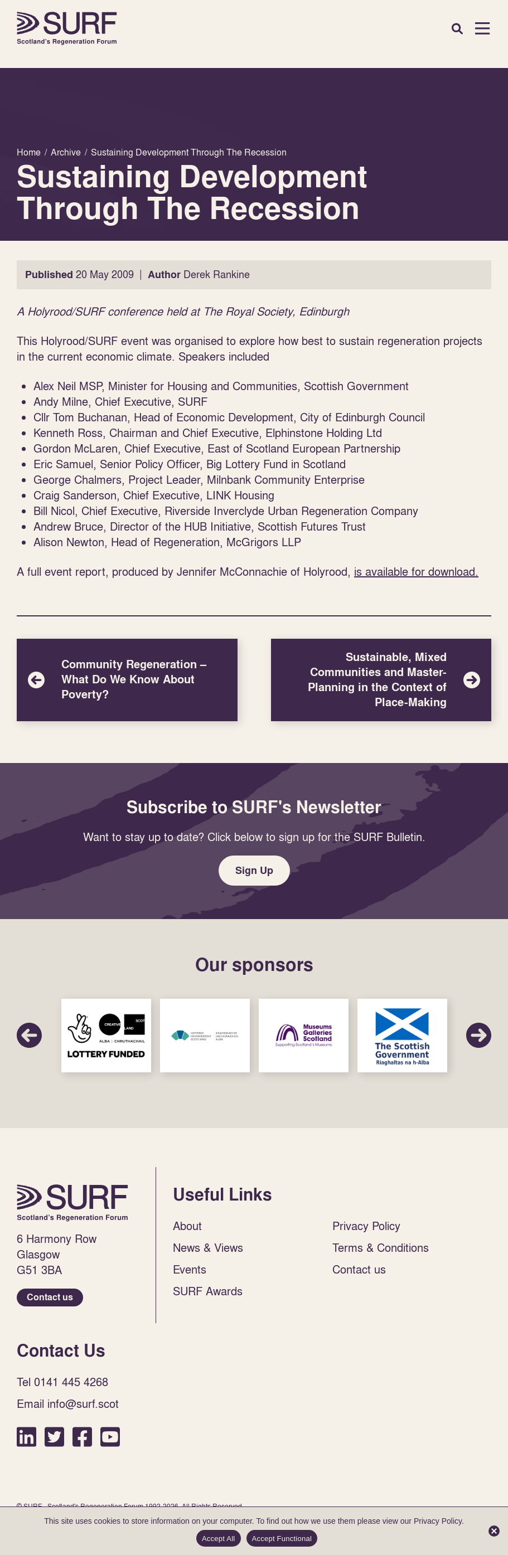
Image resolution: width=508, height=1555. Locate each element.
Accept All (218, 1538)
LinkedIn (26, 1436)
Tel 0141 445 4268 (62, 1381)
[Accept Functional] (494, 1531)
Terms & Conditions (380, 1247)
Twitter (54, 1436)
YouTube (110, 1436)
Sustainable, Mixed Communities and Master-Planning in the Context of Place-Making (381, 680)
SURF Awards (208, 1291)
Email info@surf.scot (68, 1403)
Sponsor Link (106, 1036)
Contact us (50, 1297)
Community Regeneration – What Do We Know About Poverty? (127, 680)
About (187, 1225)
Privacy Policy (366, 1225)
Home (67, 28)
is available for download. (416, 571)
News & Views (208, 1247)
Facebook (82, 1436)
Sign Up (254, 870)
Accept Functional (282, 1538)
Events (189, 1269)
